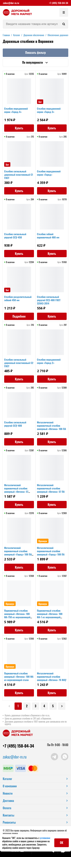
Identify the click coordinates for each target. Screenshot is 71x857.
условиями (45, 838)
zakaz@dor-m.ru (11, 2)
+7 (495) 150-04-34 (58, 2)
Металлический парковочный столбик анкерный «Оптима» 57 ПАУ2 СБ (16, 490)
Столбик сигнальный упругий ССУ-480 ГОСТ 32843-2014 (48, 300)
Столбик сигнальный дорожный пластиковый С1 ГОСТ (18, 174)
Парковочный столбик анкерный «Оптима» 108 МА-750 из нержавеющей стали (17, 615)
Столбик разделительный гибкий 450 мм (17, 298)
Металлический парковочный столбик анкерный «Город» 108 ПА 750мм (18, 552)
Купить (19, 128)
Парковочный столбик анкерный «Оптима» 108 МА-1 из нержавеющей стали (49, 615)
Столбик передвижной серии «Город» (49, 172)
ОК (61, 842)
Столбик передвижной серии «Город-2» (49, 361)
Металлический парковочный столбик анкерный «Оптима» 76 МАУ (51, 676)
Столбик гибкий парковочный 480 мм (48, 235)
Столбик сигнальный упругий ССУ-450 (15, 235)
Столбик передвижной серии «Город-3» (49, 110)
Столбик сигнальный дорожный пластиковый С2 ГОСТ (18, 363)
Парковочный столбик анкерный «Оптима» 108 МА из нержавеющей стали (18, 676)
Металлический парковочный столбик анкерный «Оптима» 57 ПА (51, 488)
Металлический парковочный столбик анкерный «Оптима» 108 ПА (51, 425)
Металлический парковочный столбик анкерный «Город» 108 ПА (51, 551)
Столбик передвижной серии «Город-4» (16, 110)
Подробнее (19, 316)
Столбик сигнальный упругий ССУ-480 (15, 423)
